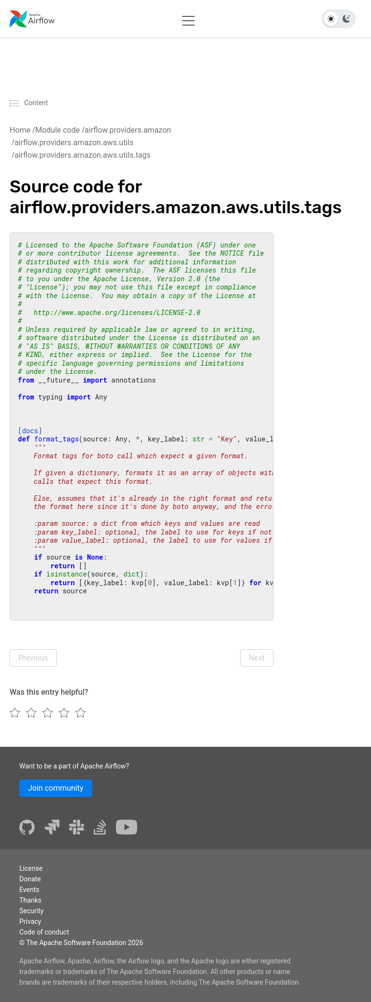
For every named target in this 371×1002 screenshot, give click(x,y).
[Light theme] (331, 19)
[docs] (30, 430)
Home (20, 130)
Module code (57, 130)
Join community (56, 788)
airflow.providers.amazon (128, 130)
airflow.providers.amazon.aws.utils (74, 142)
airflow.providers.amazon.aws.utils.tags (82, 155)
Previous (33, 657)
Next (257, 657)
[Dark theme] (346, 19)
